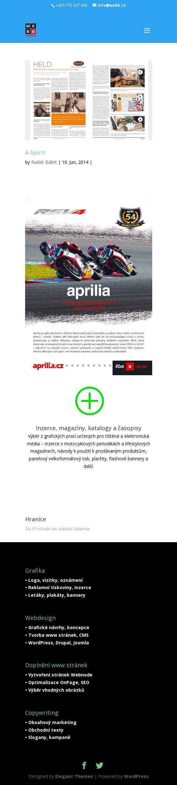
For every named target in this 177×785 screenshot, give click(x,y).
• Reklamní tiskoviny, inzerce (58, 587)
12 (110, 365)
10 (99, 365)
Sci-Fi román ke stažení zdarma (57, 529)
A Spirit (35, 152)
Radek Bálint (44, 162)
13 (115, 365)
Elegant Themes (74, 776)
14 (121, 365)
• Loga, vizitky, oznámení (54, 580)
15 (126, 365)
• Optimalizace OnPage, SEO (57, 682)
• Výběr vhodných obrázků (54, 690)
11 (105, 365)
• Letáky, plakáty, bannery (55, 595)
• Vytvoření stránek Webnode (58, 675)
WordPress (136, 776)
